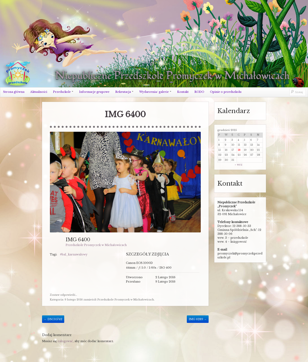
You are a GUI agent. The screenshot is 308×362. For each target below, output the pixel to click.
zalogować (65, 341)
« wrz (238, 164)
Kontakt (183, 92)
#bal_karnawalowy (73, 254)
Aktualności (38, 92)
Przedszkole (63, 92)
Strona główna (13, 92)
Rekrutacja (124, 92)
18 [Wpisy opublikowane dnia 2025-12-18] (239, 150)
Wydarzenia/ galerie (155, 92)
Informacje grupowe (94, 92)
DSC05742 (53, 319)
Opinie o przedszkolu (225, 92)
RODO (199, 92)
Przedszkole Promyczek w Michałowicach (96, 245)
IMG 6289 (198, 319)
